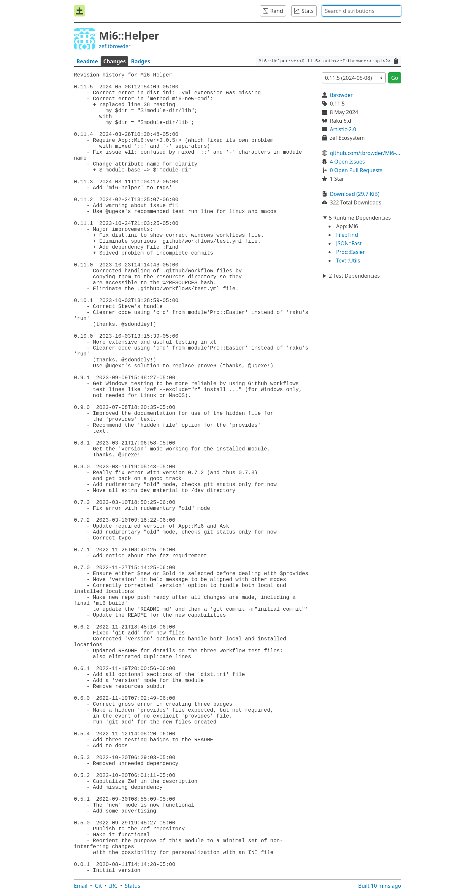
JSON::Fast (349, 243)
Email (80, 885)
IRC (113, 885)
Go (394, 77)
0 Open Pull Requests (356, 170)
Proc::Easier (350, 252)
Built (379, 885)
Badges (140, 61)
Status (132, 885)
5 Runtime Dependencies (360, 217)
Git (98, 885)
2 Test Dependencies (354, 275)
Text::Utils (348, 260)
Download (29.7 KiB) (354, 194)
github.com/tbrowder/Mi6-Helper (365, 153)
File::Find (347, 234)
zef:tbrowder (115, 46)
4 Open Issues (347, 161)
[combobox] (361, 10)
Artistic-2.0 (343, 129)
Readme (87, 61)
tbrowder (341, 95)
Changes (114, 61)
